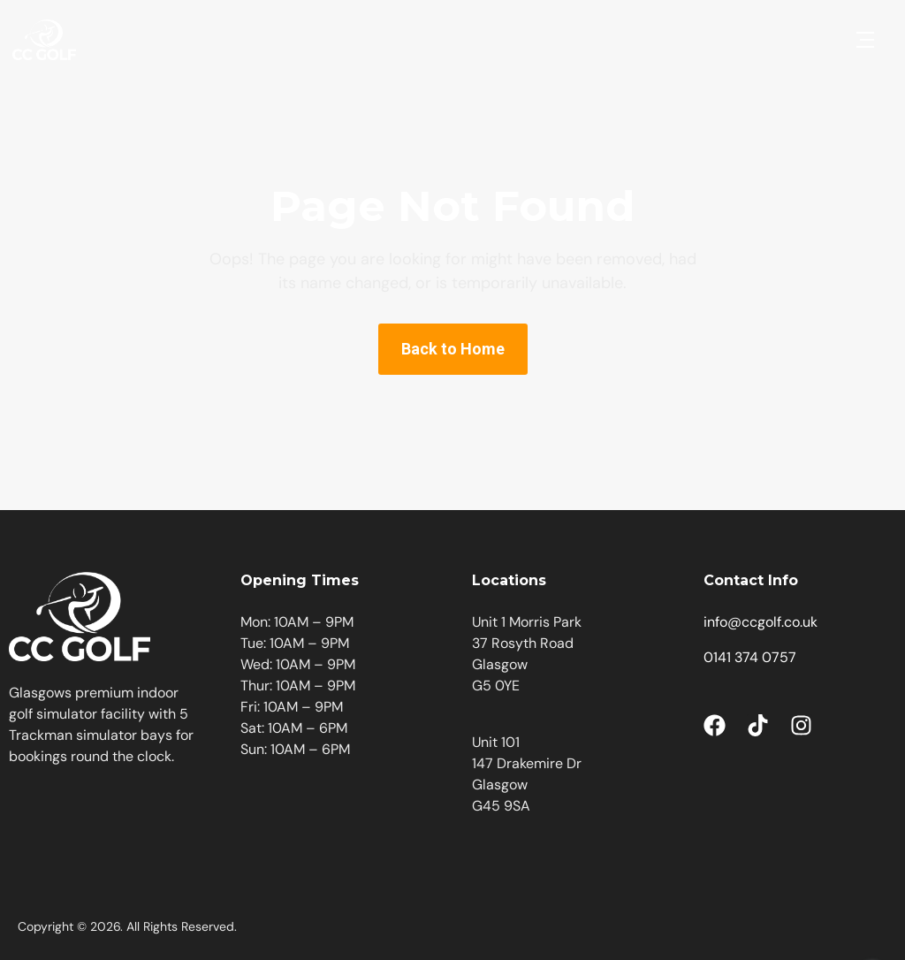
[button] (865, 40)
